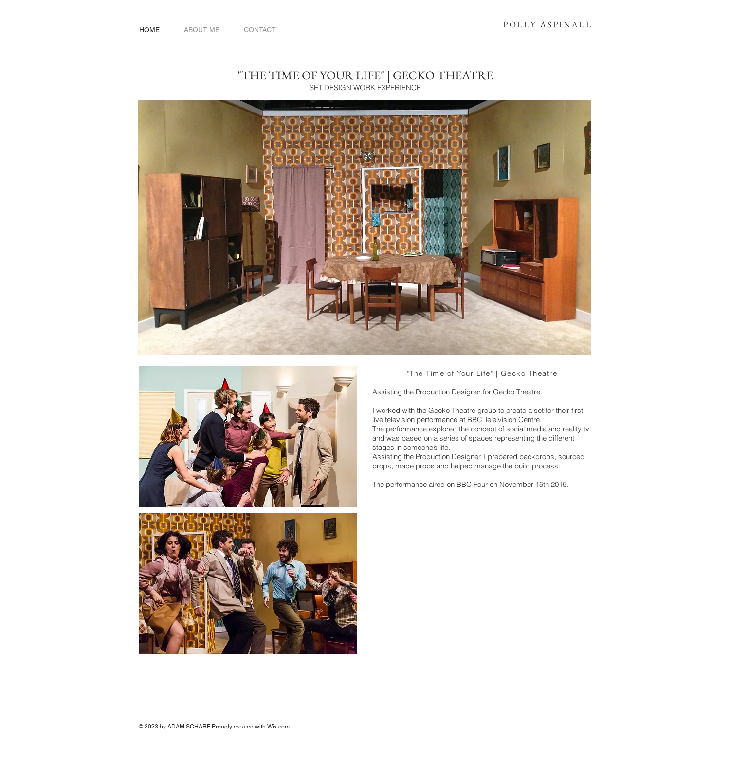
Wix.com (278, 726)
